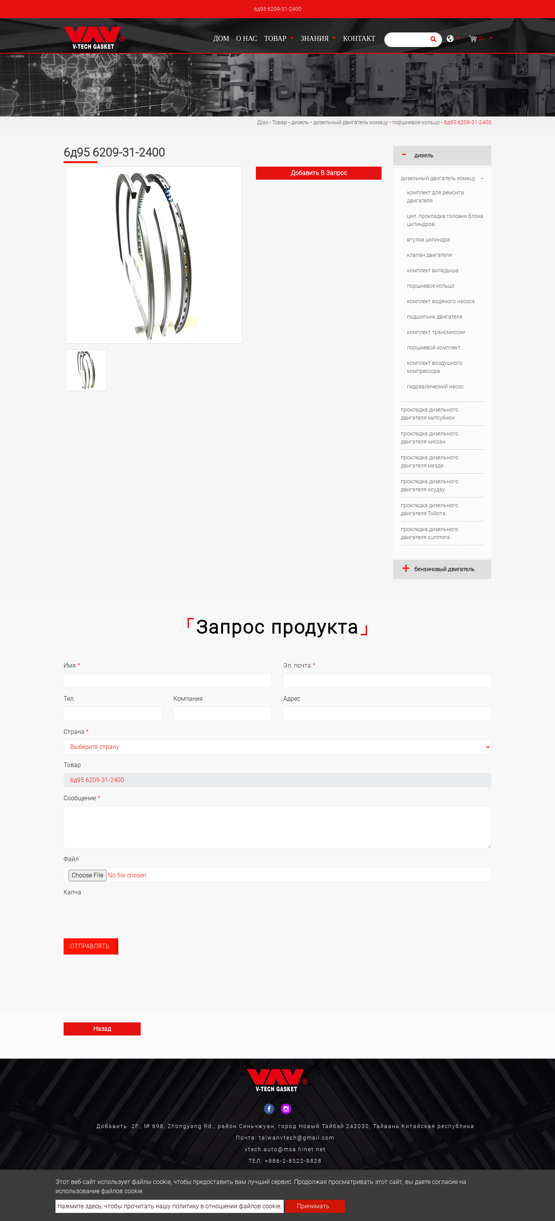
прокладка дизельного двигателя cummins (429, 533)
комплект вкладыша (433, 270)
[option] (154, 255)
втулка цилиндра (428, 239)
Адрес (291, 698)
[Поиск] (413, 39)
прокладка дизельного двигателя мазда (429, 461)
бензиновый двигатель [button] (444, 569)
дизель (300, 122)
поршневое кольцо (416, 122)
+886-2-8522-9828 (293, 1161)
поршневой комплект (434, 347)
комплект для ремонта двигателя (435, 196)
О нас (246, 38)
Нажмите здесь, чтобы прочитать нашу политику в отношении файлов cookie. (169, 1206)
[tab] (442, 155)
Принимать (313, 1206)
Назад (102, 1028)
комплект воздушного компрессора (434, 367)
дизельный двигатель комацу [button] (438, 178)
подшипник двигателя (434, 317)
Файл (71, 859)
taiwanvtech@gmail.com (297, 1138)
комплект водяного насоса (441, 301)
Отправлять (89, 946)
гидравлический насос (435, 386)
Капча (72, 892)
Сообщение (82, 798)
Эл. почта (299, 665)
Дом (222, 37)
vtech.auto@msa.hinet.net (285, 1149)
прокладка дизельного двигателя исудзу (429, 485)
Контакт (359, 38)
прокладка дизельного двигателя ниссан (429, 437)
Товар (279, 122)
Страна (76, 731)
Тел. (69, 698)
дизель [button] (423, 155)
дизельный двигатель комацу (350, 122)
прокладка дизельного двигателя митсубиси (429, 413)
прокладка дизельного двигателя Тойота (429, 509)
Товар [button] (276, 38)
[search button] (432, 41)
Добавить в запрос (319, 173)
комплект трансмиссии (436, 332)
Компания (188, 698)
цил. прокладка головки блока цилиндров (445, 220)
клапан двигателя (429, 255)
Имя (72, 665)
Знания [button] (316, 38)
